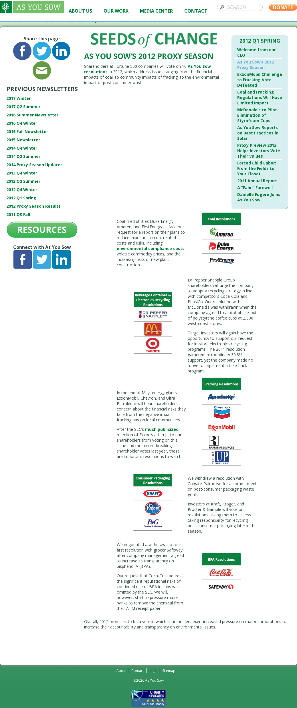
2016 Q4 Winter (21, 123)
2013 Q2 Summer (23, 181)
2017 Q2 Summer (23, 106)
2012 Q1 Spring (21, 198)
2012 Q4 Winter (21, 189)
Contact (137, 670)
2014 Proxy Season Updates (34, 164)
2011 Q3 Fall (18, 214)
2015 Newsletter (23, 139)
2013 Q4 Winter (21, 173)
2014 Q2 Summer (23, 156)
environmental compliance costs (151, 248)
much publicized (162, 429)
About (121, 670)
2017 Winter (18, 98)
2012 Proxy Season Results (33, 206)
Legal (153, 670)
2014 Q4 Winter (21, 148)
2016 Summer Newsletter (32, 115)
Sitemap (168, 670)
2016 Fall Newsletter (27, 131)
